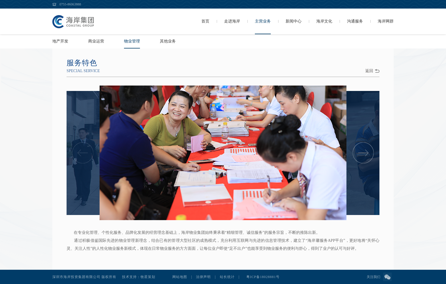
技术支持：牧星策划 (138, 277)
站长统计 (227, 277)
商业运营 (96, 41)
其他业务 (168, 41)
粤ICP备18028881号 (263, 277)
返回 (369, 71)
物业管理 (132, 41)
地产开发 (60, 41)
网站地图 (179, 277)
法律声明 (203, 277)
